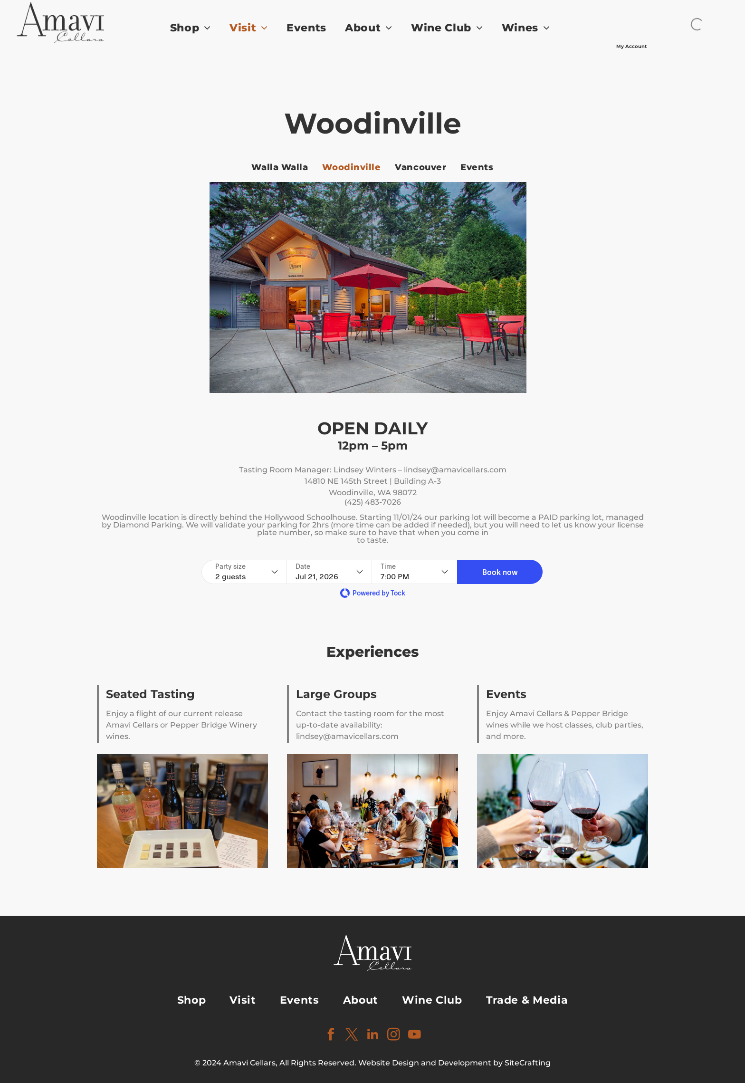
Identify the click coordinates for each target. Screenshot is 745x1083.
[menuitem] (199, 28)
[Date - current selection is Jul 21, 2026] (329, 572)
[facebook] (330, 1035)
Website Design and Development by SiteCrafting (454, 1062)
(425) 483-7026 (372, 502)
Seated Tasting (150, 694)
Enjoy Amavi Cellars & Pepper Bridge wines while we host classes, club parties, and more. (564, 725)
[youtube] (414, 1035)
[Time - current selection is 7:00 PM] (414, 572)
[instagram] (393, 1035)
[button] (500, 572)
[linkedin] (372, 1035)
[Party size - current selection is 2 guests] (247, 572)
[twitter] (351, 1035)
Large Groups (336, 694)
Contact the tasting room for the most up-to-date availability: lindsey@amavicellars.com (370, 725)
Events (506, 694)
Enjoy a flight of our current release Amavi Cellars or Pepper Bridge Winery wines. (181, 725)
